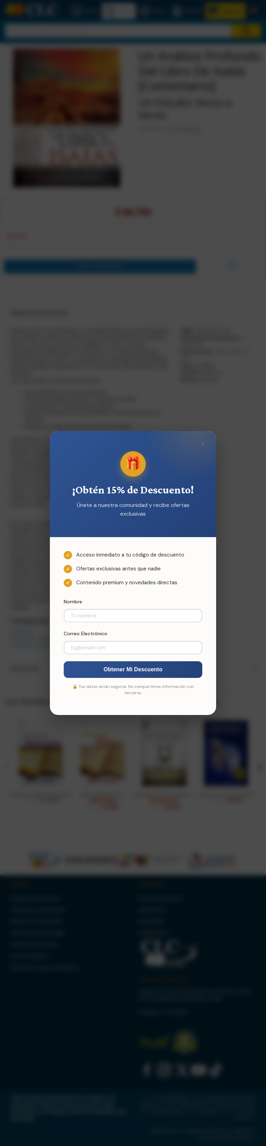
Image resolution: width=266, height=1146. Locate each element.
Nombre (73, 601)
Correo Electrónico (85, 633)
